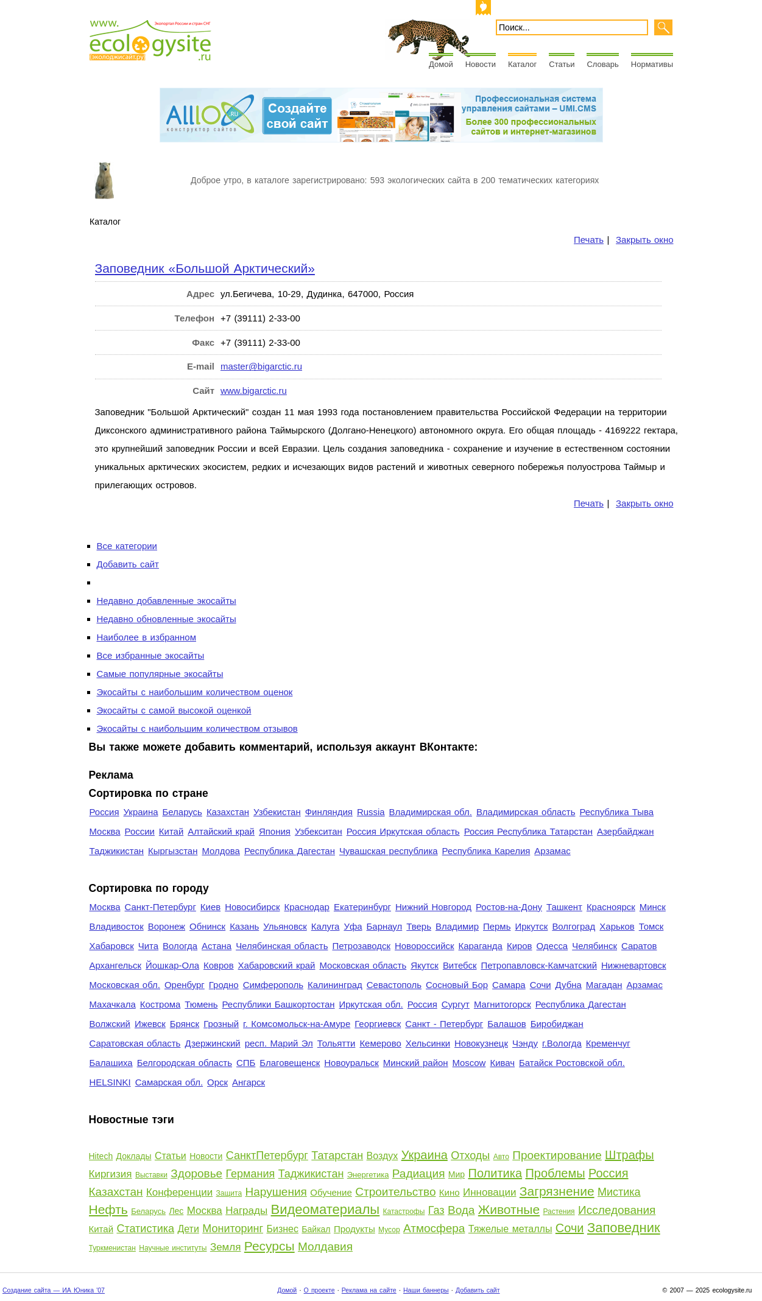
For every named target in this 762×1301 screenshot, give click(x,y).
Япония (275, 831)
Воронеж (166, 926)
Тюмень (201, 1004)
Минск (653, 907)
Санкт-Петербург (160, 907)
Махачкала (113, 1004)
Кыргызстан (172, 851)
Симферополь (273, 985)
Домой (441, 64)
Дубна (569, 985)
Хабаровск (112, 946)
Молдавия (325, 1246)
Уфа (353, 926)
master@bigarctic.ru (261, 366)
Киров (519, 946)
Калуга (325, 926)
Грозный (221, 1024)
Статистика (145, 1228)
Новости (480, 64)
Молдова (220, 851)
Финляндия (329, 812)
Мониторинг (232, 1228)
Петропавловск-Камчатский (539, 965)
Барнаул (385, 926)
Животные (509, 1209)
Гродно (224, 985)
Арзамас (552, 851)
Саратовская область (135, 1043)
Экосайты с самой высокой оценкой (174, 710)
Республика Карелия (486, 851)
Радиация (418, 1173)
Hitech (101, 1156)
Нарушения (275, 1191)
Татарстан (337, 1155)
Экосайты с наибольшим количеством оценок (195, 692)
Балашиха (111, 1062)
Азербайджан (625, 831)
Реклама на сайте (369, 1290)
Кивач (502, 1062)
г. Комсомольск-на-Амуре (296, 1024)
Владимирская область (526, 812)
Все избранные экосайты (151, 655)
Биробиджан (557, 1024)
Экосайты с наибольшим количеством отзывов (197, 728)
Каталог (522, 64)
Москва (105, 831)
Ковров (218, 965)
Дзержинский (212, 1043)
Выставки (151, 1175)
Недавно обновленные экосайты (166, 619)
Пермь (496, 926)
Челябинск (594, 946)
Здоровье (196, 1173)
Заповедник (623, 1227)
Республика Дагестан (289, 851)
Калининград (335, 985)
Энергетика (368, 1174)
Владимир (457, 926)
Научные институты (172, 1248)
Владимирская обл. (430, 812)
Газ (436, 1210)
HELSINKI (110, 1082)
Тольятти (336, 1043)
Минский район (415, 1062)
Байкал (316, 1229)
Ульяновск (284, 926)
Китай (171, 831)
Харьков (616, 926)
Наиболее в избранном (146, 637)
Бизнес (282, 1229)
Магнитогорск (502, 1004)
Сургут (456, 1004)
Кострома (160, 1004)
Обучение (331, 1192)
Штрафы (629, 1155)
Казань (244, 926)
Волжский (110, 1024)
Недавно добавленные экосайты (166, 600)
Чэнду (525, 1043)
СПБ (245, 1062)
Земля (225, 1247)
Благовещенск (289, 1062)
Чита (148, 946)
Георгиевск (378, 1024)
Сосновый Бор (457, 985)
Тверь (418, 926)
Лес (176, 1211)
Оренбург (184, 985)
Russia (371, 812)
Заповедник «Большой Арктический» (205, 268)
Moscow (469, 1062)
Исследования (616, 1210)
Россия (104, 812)
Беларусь (182, 812)
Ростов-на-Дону (509, 907)
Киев (210, 907)
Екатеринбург (362, 907)
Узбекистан (277, 812)
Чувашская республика (388, 851)
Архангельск (115, 965)
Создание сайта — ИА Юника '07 (53, 1290)
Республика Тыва (616, 812)
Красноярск (611, 907)
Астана (216, 946)
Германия (250, 1174)
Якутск (425, 965)
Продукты (354, 1229)
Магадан (604, 985)
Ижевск (150, 1024)
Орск (217, 1082)
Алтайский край (221, 831)
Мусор (389, 1230)
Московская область (362, 965)
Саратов (639, 946)
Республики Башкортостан (278, 1004)
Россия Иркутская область (403, 831)
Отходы (470, 1155)
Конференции (179, 1192)
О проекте (319, 1290)
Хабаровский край (277, 965)
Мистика (619, 1192)
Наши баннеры (426, 1290)
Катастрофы (404, 1211)
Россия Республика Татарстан (528, 831)
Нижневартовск (633, 965)
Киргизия (110, 1174)
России (140, 831)
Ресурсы (269, 1246)
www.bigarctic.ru (253, 390)
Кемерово (380, 1043)
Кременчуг (608, 1043)
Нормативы (652, 64)
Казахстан (227, 812)
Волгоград (573, 926)
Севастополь (394, 985)
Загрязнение (557, 1191)
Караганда (481, 946)
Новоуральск (351, 1062)
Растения (558, 1211)
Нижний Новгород (433, 907)
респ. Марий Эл (279, 1043)
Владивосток (117, 926)
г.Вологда (562, 1043)
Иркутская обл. (371, 1004)
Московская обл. (125, 985)
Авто (501, 1156)
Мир (456, 1174)
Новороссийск (424, 946)
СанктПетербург (267, 1155)
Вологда (180, 946)
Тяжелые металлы (510, 1229)
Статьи (561, 64)
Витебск (460, 965)
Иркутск (531, 926)
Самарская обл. (169, 1082)
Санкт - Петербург (444, 1024)
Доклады (134, 1156)
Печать (589, 239)
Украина (141, 812)
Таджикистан (117, 851)
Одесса (552, 946)
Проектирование (556, 1155)
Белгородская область (184, 1062)
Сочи (540, 985)
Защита (229, 1193)
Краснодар (306, 907)
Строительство (395, 1191)
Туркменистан (112, 1248)
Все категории (127, 546)
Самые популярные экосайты (160, 673)
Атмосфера (434, 1228)
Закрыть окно (644, 239)
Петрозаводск (361, 946)
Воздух (382, 1156)
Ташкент (564, 907)
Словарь (602, 64)
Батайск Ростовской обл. (572, 1062)
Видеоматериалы (325, 1209)
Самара (509, 985)
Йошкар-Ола (172, 965)
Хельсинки (428, 1043)
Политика (495, 1173)
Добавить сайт (128, 564)
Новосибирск (252, 907)
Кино (449, 1192)
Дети (188, 1229)
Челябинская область (282, 946)
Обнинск (207, 926)
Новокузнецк (481, 1043)
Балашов (506, 1024)
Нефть (108, 1209)
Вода (461, 1210)
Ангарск (248, 1082)
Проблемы (555, 1173)
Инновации (489, 1192)
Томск (651, 926)
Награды (246, 1210)
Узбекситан (318, 831)
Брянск (184, 1024)
